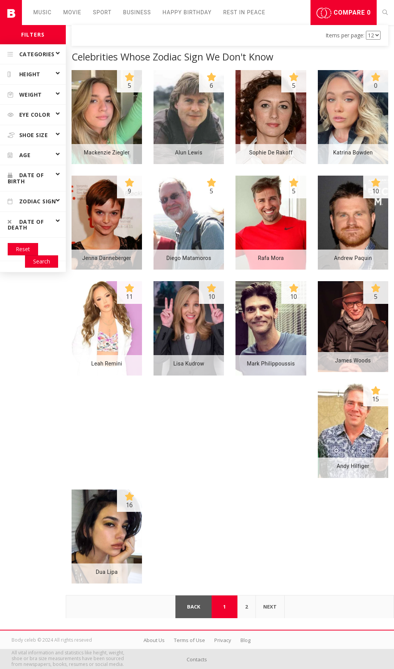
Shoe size (28, 135)
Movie (72, 12)
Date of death (25, 224)
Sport (102, 12)
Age (19, 155)
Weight (25, 94)
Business (137, 12)
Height (24, 74)
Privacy (222, 640)
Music (42, 12)
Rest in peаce (244, 12)
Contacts (197, 659)
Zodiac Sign (32, 201)
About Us (154, 640)
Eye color (29, 114)
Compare (343, 13)
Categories (31, 54)
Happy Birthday (187, 12)
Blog (245, 640)
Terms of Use (189, 640)
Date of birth (25, 177)
